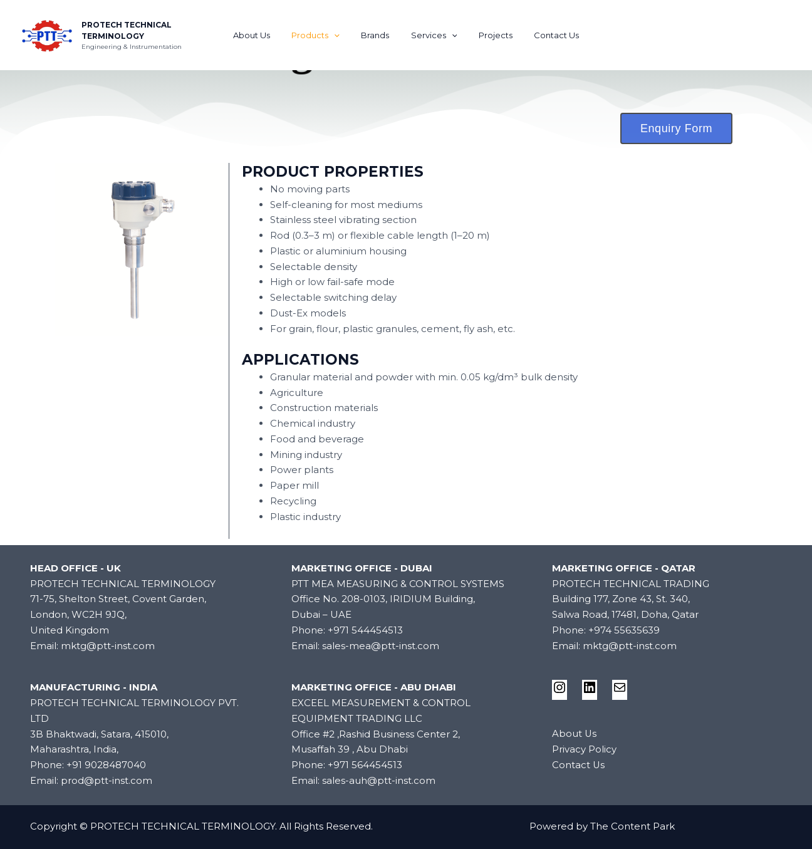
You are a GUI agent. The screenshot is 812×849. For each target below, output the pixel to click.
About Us (264, 35)
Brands (378, 35)
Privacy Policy (584, 749)
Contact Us (543, 35)
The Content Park (632, 826)
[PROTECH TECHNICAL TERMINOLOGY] (47, 34)
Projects (487, 35)
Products (323, 35)
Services (432, 35)
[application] (342, 35)
